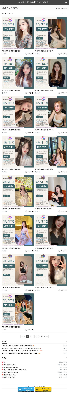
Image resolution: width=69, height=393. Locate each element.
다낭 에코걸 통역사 (61, 8)
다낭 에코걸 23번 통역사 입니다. (44, 169)
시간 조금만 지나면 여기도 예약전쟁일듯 (14, 369)
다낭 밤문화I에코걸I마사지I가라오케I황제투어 (33, 2)
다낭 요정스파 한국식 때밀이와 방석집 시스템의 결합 (17, 345)
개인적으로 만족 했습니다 (10, 367)
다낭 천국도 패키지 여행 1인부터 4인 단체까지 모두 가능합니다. (20, 353)
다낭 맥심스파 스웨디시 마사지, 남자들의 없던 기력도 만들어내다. (20, 350)
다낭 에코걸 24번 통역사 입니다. (11, 169)
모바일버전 (42, 386)
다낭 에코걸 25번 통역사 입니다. (44, 130)
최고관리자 (29, 53)
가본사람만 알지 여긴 (8, 375)
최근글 (4, 341)
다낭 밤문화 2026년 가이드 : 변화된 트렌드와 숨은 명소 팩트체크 (20, 348)
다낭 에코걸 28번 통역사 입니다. (11, 90)
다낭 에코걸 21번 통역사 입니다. (44, 208)
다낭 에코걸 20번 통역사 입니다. (11, 248)
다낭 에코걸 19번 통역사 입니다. (44, 248)
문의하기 (33, 386)
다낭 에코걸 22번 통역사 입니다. (11, 208)
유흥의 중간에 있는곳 (8, 377)
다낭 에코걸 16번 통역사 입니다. (11, 327)
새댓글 (4, 358)
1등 (4, 362)
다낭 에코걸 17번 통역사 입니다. (44, 287)
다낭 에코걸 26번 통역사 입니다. (11, 130)
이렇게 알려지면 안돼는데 (10, 372)
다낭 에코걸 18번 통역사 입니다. (11, 287)
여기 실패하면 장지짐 (8, 364)
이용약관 (26, 386)
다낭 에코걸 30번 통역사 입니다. (11, 51)
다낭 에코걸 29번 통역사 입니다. (44, 51)
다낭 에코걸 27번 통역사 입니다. (44, 90)
